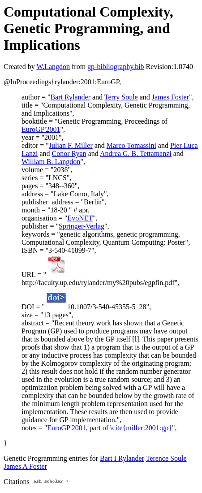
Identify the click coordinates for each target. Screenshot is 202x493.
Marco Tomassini (131, 145)
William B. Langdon (50, 161)
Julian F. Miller (71, 145)
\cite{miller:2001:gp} (141, 428)
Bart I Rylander (122, 458)
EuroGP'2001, (67, 428)
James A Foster (25, 466)
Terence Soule (166, 458)
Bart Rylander (70, 97)
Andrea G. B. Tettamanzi (136, 153)
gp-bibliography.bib (115, 66)
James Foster (170, 97)
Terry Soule (121, 97)
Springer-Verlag (81, 226)
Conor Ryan (69, 153)
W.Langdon (53, 66)
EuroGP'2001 (40, 129)
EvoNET (80, 218)
